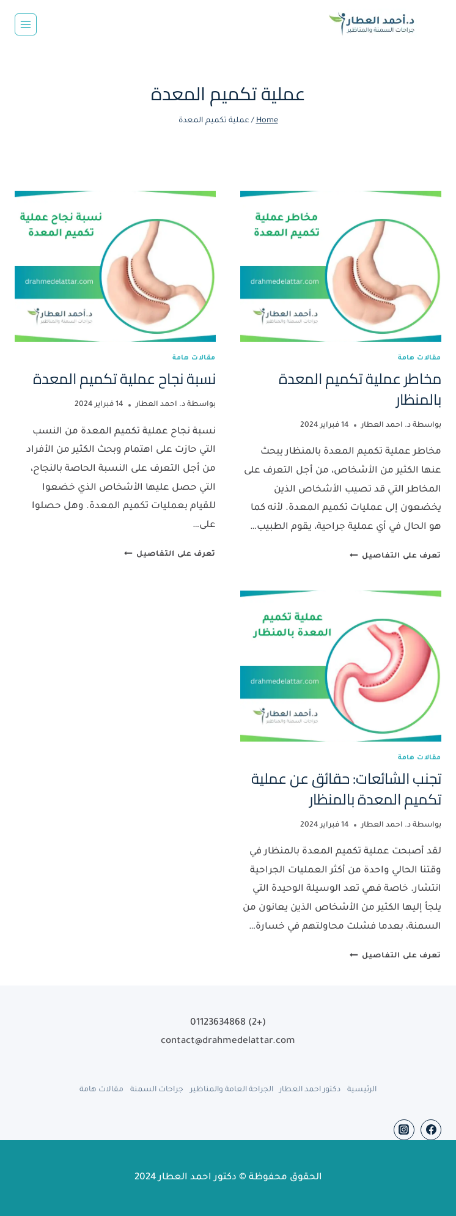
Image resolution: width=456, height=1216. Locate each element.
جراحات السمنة (156, 1090)
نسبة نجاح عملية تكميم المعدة (124, 378)
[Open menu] (26, 24)
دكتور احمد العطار (309, 1090)
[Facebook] (431, 1129)
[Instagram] (404, 1129)
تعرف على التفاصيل (395, 556)
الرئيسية (362, 1090)
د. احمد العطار (386, 425)
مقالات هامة (419, 358)
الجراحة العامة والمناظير (231, 1090)
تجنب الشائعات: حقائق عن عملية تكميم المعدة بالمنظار (346, 789)
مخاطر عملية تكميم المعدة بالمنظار (360, 389)
